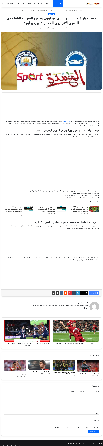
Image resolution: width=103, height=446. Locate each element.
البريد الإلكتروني (95, 419)
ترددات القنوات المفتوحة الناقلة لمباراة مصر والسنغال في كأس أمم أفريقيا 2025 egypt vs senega (79, 209)
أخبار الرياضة (58, 3)
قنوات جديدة (9, 3)
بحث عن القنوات (80, 442)
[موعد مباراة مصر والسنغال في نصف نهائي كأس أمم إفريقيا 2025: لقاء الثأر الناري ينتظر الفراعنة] (61, 209)
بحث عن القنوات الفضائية (34, 3)
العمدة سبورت (66, 121)
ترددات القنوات (20, 3)
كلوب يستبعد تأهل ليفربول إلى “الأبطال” (89, 373)
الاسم (97, 412)
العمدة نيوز (91, 442)
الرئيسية (78, 10)
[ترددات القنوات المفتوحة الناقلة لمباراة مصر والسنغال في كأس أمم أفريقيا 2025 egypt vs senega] (94, 209)
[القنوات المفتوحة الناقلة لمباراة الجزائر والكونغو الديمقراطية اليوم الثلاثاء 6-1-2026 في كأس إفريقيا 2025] (28, 209)
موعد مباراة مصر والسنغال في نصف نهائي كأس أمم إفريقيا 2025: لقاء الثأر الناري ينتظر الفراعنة (46, 209)
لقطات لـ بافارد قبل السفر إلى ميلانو (41, 371)
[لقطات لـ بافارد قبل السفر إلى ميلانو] (39, 364)
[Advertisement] (51, 107)
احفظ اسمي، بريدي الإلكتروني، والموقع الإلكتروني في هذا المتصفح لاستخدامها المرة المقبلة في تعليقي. (73, 427)
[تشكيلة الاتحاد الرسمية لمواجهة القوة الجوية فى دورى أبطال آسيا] (64, 364)
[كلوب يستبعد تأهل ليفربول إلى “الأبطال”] (88, 365)
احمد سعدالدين (61, 28)
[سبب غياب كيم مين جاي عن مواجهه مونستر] (15, 364)
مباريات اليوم (48, 3)
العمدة (86, 442)
